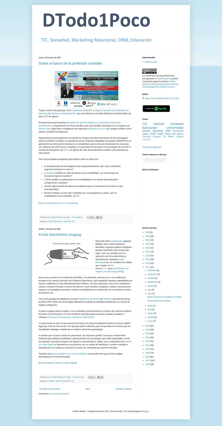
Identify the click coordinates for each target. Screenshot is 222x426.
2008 (147, 357)
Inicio (88, 389)
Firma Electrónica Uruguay (60, 235)
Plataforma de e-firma (89, 299)
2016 (147, 326)
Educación (58, 221)
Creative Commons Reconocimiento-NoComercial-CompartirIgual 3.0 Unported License (160, 84)
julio (150, 290)
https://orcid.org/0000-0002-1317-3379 (160, 98)
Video (145, 133)
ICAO (104, 268)
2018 (147, 263)
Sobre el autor (151, 62)
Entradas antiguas (124, 389)
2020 (147, 255)
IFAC (65, 150)
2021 (147, 251)
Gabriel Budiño (57, 217)
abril (150, 309)
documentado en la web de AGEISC (69, 354)
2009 (147, 353)
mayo (150, 306)
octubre (151, 278)
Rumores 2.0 (159, 136)
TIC (73, 221)
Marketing (158, 131)
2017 (147, 267)
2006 (147, 364)
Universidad (175, 127)
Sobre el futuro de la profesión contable (70, 63)
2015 (147, 330)
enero (150, 321)
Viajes (160, 133)
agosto (151, 286)
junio (150, 293)
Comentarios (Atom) (60, 394)
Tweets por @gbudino (151, 147)
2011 (147, 345)
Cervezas (146, 136)
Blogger (145, 411)
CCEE (50, 221)
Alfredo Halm (45, 128)
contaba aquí (117, 241)
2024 (147, 240)
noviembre (152, 274)
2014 (147, 333)
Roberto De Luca (97, 128)
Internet (58, 381)
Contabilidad (146, 139)
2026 (147, 232)
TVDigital (179, 137)
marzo (151, 313)
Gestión (51, 381)
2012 (147, 341)
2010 (147, 349)
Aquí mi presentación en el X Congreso (58, 203)
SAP (174, 134)
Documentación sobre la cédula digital (57, 363)
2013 (147, 337)
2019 (147, 259)
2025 (147, 236)
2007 (147, 360)
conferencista (78, 110)
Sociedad (67, 221)
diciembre (152, 270)
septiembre (153, 282)
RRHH (171, 136)
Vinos (168, 133)
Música (180, 134)
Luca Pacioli (50, 173)
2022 (147, 248)
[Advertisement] (162, 200)
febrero (151, 317)
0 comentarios (77, 217)
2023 (147, 244)
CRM (168, 131)
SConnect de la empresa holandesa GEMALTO (70, 317)
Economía (178, 131)
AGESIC (107, 299)
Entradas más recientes (49, 389)
